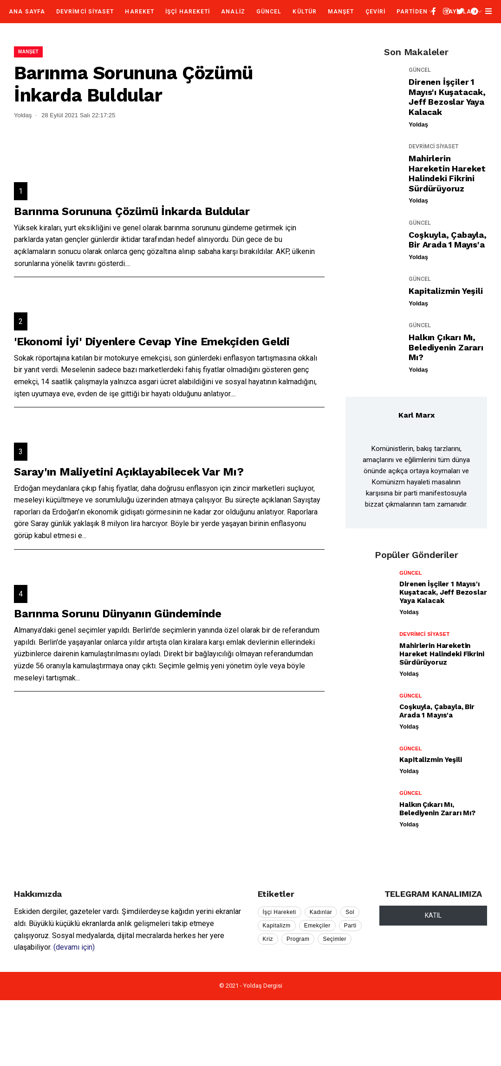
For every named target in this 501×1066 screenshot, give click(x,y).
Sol (349, 912)
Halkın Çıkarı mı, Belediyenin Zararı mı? (446, 347)
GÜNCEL (268, 11)
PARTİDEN (412, 11)
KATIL (433, 915)
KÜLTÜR (304, 11)
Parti (350, 925)
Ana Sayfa (27, 11)
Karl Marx (416, 415)
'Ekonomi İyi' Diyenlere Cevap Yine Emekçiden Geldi (152, 341)
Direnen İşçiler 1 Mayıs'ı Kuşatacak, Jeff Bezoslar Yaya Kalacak (447, 97)
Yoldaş (418, 124)
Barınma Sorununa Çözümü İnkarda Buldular (131, 211)
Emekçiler (317, 925)
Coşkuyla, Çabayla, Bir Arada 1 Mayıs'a (447, 240)
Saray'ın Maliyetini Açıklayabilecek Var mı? (129, 471)
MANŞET (341, 11)
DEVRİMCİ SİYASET (85, 11)
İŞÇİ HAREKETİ (187, 11)
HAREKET (139, 11)
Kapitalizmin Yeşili (445, 291)
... (128, 263)
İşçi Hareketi (279, 912)
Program (297, 939)
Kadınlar (321, 912)
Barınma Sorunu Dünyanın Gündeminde (117, 613)
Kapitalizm (277, 925)
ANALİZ (233, 11)
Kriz (268, 939)
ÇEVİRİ (375, 11)
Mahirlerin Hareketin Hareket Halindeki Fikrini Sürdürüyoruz (447, 173)
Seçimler (334, 939)
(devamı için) (74, 947)
